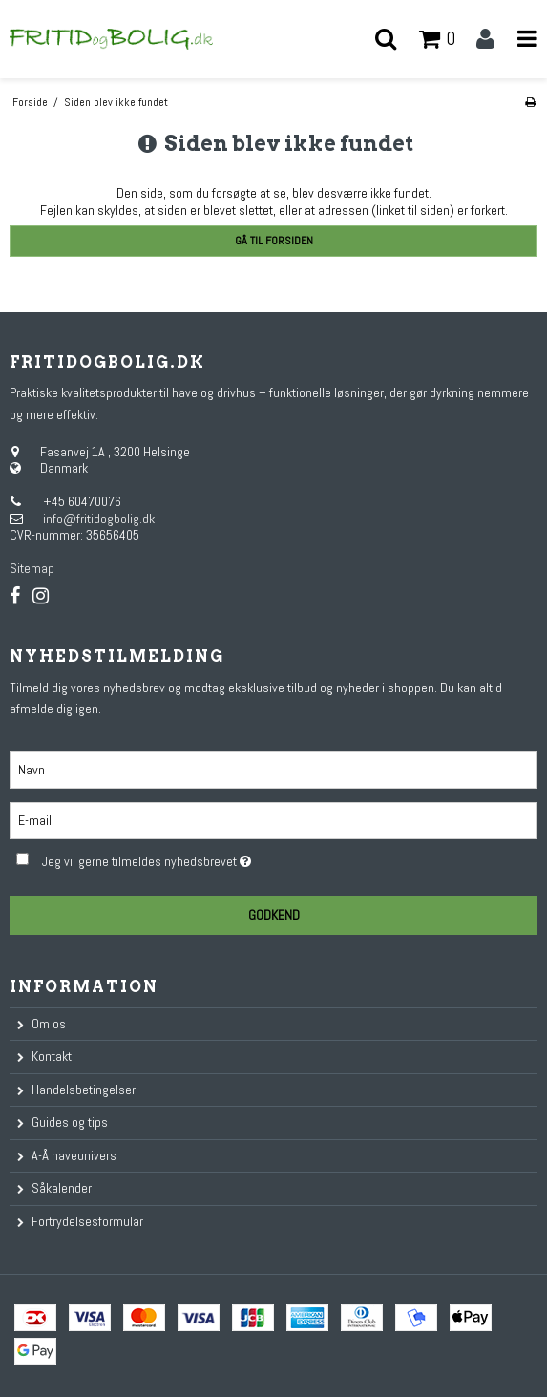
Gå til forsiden (274, 240)
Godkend (274, 914)
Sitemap (32, 568)
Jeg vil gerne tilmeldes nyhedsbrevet (193, 858)
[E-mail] (273, 819)
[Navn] (273, 768)
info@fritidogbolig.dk (99, 518)
